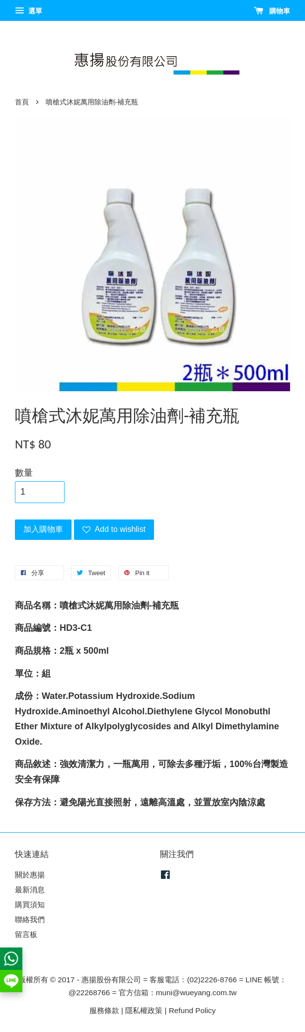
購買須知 (30, 904)
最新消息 (30, 889)
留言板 (26, 934)
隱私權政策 (143, 1010)
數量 (24, 473)
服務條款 (104, 1010)
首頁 (22, 102)
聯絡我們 (30, 919)
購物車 (272, 10)
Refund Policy (192, 1010)
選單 (28, 10)
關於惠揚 (30, 874)
